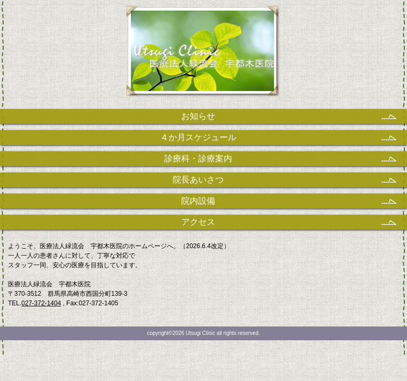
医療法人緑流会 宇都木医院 (204, 55)
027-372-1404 (41, 303)
